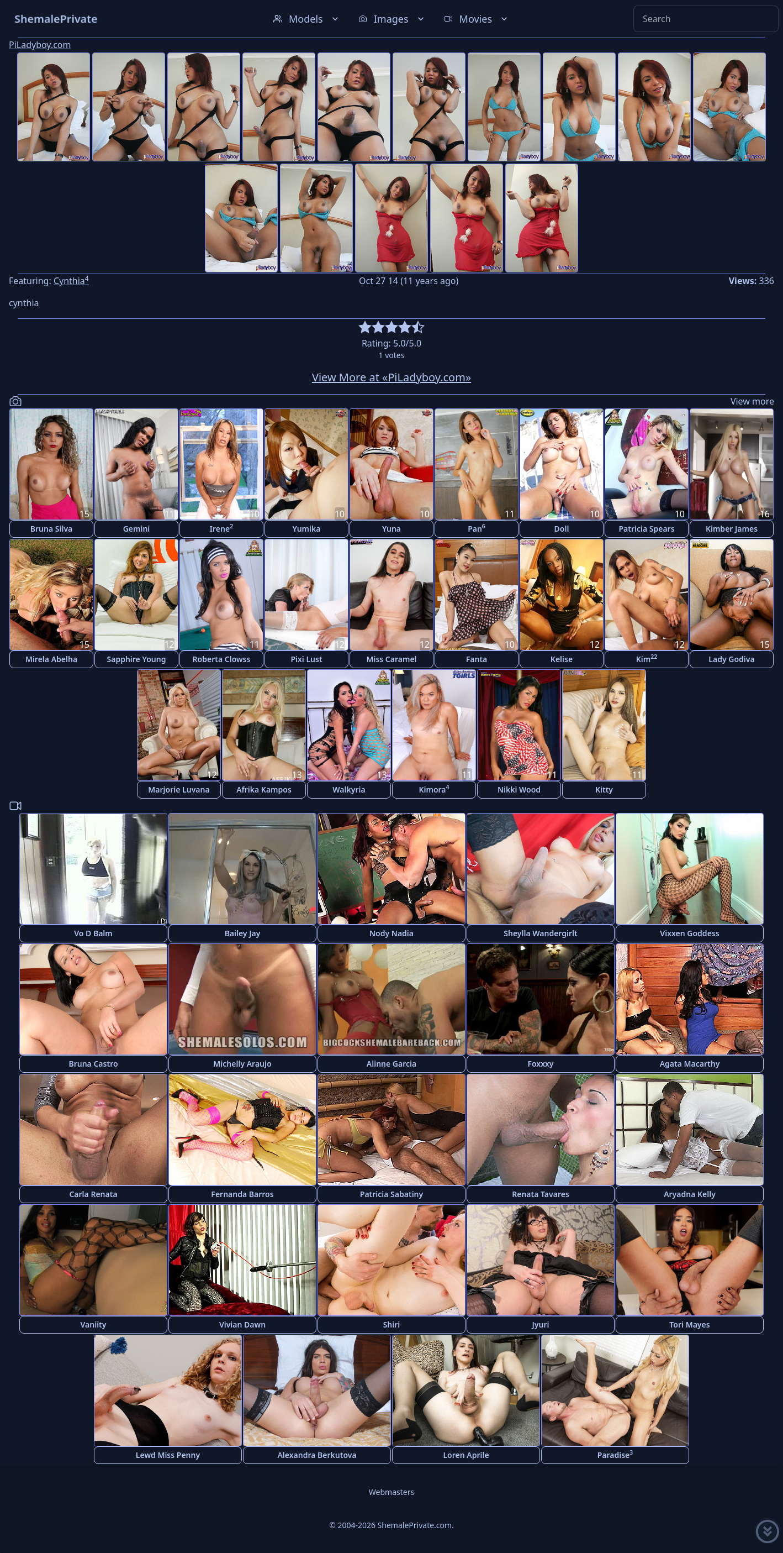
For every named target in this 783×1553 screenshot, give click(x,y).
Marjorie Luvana (178, 789)
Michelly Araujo (242, 1063)
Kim (646, 658)
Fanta (477, 659)
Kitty (604, 789)
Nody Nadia (391, 933)
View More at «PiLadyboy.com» (391, 377)
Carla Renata (93, 1194)
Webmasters (391, 1492)
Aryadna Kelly (690, 1194)
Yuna (391, 528)
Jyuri (540, 1324)
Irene (221, 528)
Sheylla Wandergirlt (541, 933)
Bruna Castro (93, 1063)
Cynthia (71, 281)
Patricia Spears (646, 528)
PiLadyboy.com (40, 45)
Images (392, 18)
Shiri (391, 1324)
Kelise (562, 659)
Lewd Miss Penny (168, 1455)
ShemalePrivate (56, 18)
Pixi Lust (306, 659)
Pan (476, 528)
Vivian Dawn (242, 1324)
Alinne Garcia (391, 1063)
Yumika (307, 528)
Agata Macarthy (690, 1063)
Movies (477, 18)
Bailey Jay (243, 933)
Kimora (434, 789)
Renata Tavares (540, 1194)
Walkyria (348, 789)
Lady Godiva (731, 659)
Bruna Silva (51, 528)
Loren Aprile (466, 1455)
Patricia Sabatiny (391, 1194)
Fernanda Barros (242, 1194)
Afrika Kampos (264, 789)
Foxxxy (540, 1063)
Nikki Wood (519, 789)
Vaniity (94, 1324)
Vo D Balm (93, 933)
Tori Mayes (689, 1324)
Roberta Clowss (222, 659)
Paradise (615, 1454)
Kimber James (732, 528)
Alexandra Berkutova (316, 1455)
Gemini (136, 528)
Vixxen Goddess (689, 933)
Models (307, 18)
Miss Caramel (391, 659)
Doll (561, 528)
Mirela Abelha (51, 659)
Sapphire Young (136, 659)
